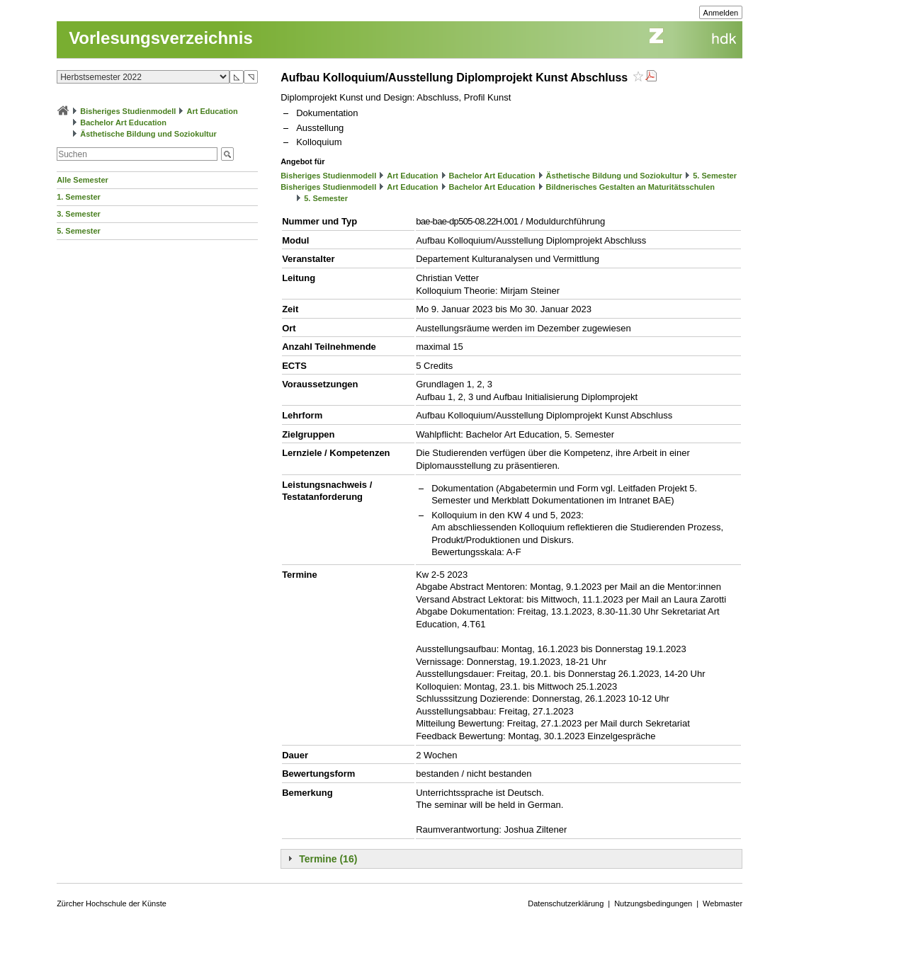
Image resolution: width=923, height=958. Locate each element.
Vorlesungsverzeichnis (161, 37)
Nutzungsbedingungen (653, 903)
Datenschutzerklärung (566, 903)
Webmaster (722, 903)
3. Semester (79, 214)
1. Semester (79, 197)
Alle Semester (82, 180)
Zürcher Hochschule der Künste (111, 903)
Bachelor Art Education (123, 122)
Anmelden (721, 12)
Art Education (211, 111)
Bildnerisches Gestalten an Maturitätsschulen (630, 187)
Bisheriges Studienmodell (128, 111)
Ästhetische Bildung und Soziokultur (148, 134)
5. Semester (79, 231)
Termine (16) (328, 859)
